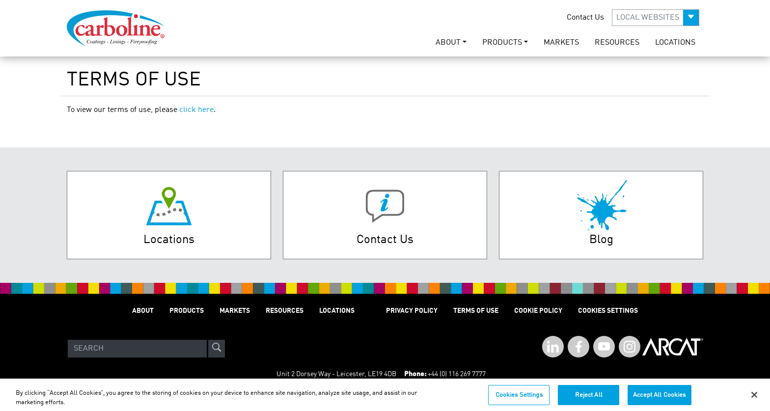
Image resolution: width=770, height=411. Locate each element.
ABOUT (143, 310)
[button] (655, 17)
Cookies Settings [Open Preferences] (608, 310)
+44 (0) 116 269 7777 (457, 374)
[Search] (137, 348)
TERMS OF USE (475, 310)
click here (196, 110)
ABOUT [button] (448, 43)
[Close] (754, 398)
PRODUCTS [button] (502, 43)
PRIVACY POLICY (412, 310)
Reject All (589, 398)
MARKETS (561, 43)
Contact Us (585, 18)
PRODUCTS (186, 310)
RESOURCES (617, 43)
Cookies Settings (519, 398)
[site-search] (216, 348)
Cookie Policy (538, 310)
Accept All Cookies (659, 398)
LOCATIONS (675, 43)
